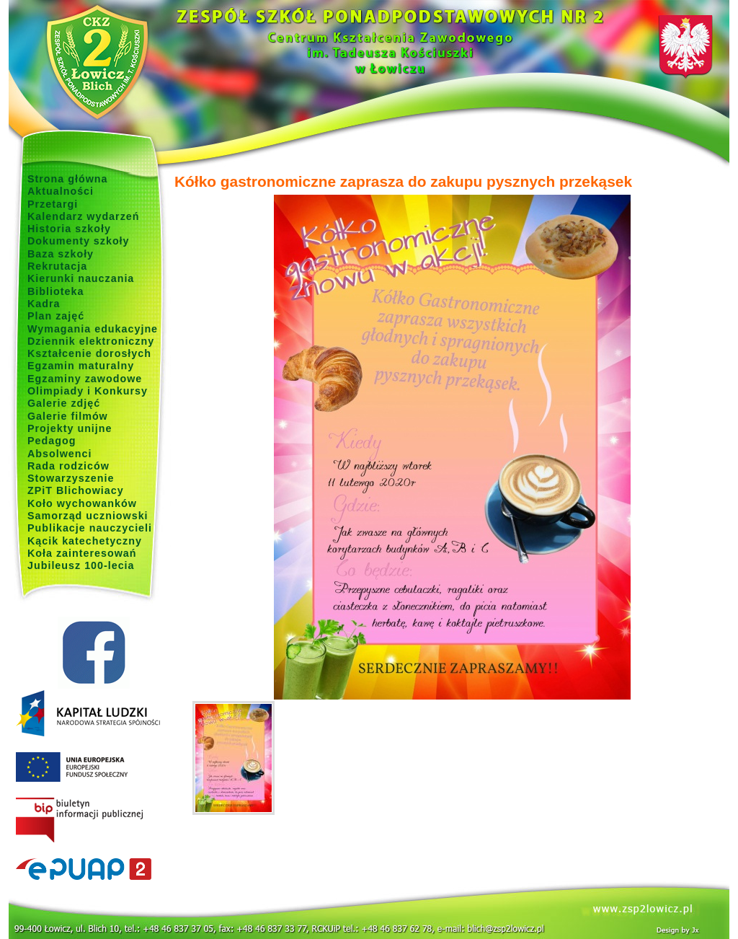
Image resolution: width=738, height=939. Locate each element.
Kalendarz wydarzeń (83, 216)
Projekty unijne (69, 428)
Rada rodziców (68, 466)
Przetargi (52, 204)
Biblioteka (55, 291)
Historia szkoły (69, 228)
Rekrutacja (57, 266)
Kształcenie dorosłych (89, 353)
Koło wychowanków (82, 503)
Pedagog (51, 440)
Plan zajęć (55, 316)
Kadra (44, 303)
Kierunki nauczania (80, 278)
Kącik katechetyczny (84, 541)
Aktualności (60, 191)
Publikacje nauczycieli (89, 528)
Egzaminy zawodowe (84, 378)
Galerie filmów (67, 416)
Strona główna (67, 179)
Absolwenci (59, 453)
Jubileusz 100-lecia (81, 565)
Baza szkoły (60, 254)
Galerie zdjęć (63, 403)
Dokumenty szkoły (78, 241)
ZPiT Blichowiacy (75, 490)
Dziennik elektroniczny (90, 341)
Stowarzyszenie (71, 478)
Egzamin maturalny (80, 365)
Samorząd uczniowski (87, 515)
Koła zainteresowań (82, 553)
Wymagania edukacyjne (92, 329)
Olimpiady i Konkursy (87, 391)
